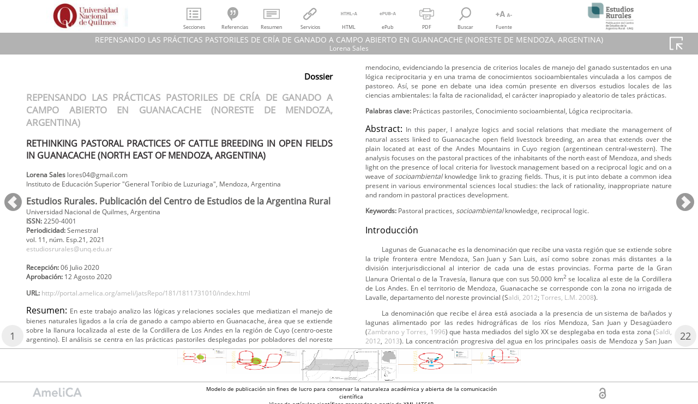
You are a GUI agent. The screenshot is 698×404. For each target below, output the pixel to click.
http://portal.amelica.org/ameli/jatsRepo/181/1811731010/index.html (170, 316)
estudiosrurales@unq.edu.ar (78, 267)
